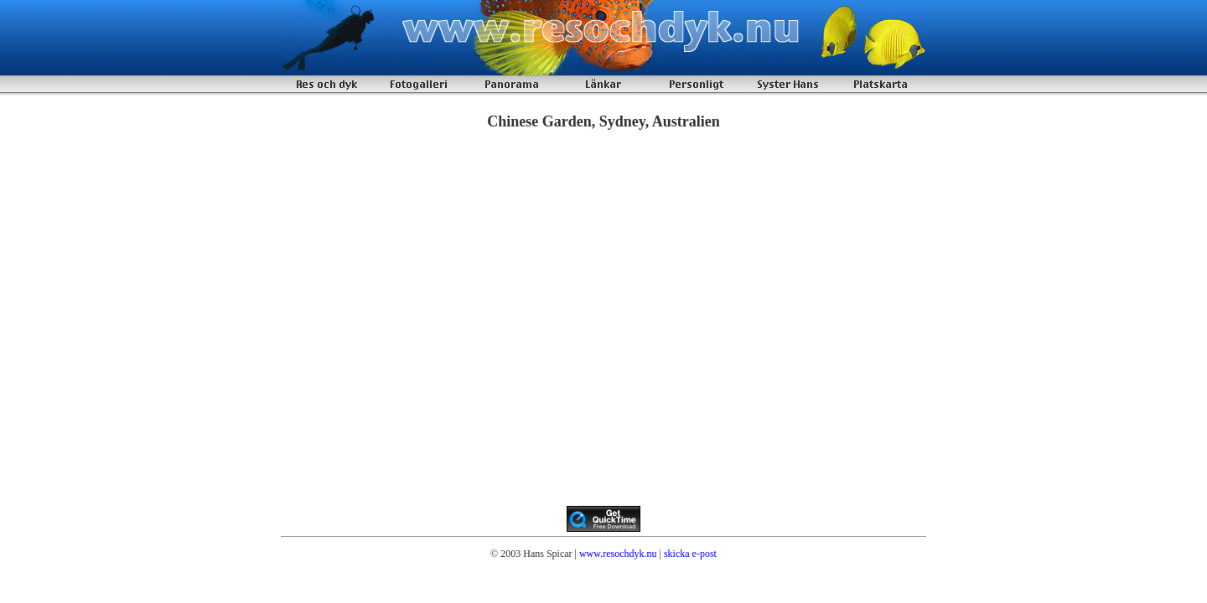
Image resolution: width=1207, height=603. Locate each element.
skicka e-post (690, 553)
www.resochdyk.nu (618, 553)
